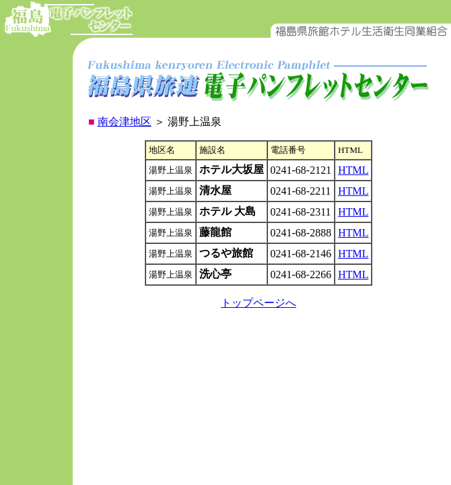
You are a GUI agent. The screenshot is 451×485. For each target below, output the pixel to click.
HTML (353, 170)
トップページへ (258, 303)
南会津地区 (124, 121)
